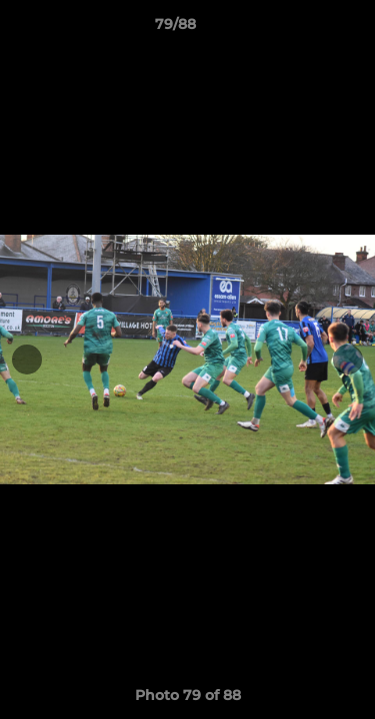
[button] (303, 29)
